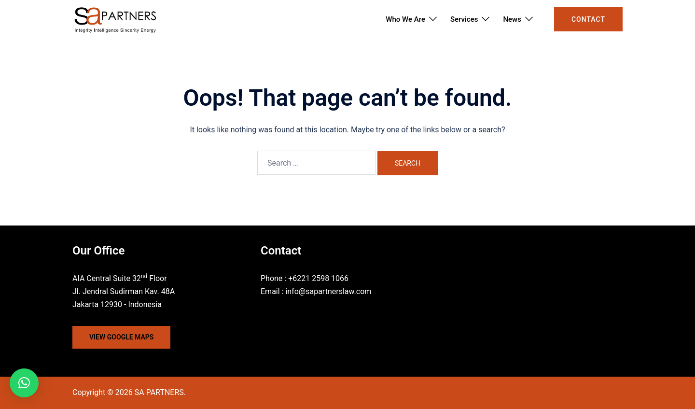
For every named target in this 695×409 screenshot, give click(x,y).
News (512, 19)
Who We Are (405, 19)
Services (464, 19)
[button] (24, 382)
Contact (588, 19)
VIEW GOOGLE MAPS (121, 337)
